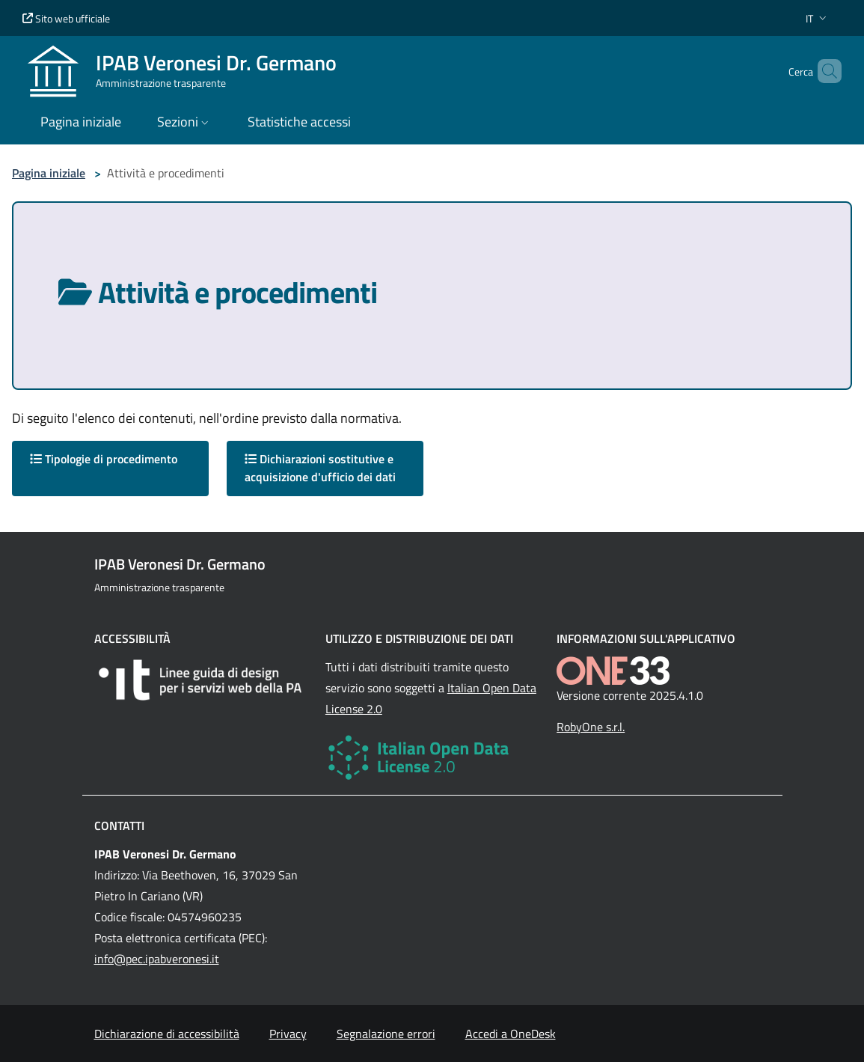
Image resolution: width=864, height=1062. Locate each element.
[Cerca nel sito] (824, 71)
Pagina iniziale (48, 173)
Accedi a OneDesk (510, 1034)
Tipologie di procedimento (103, 459)
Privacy (288, 1034)
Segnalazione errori (386, 1034)
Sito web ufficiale (66, 18)
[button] (818, 18)
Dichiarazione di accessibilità (166, 1034)
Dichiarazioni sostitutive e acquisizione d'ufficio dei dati (320, 468)
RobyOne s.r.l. (591, 727)
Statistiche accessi (299, 122)
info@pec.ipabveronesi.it (156, 959)
